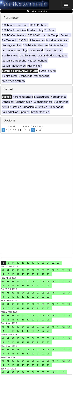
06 (33, 270)
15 (18, 262)
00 (3, 270)
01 (8, 270)
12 (14, 130)
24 (19, 130)
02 (13, 270)
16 (23, 262)
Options (9, 120)
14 (13, 262)
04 (23, 270)
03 (18, 270)
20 (43, 262)
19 (38, 262)
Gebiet (8, 89)
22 (53, 262)
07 (38, 270)
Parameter (11, 17)
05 (28, 270)
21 (48, 262)
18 (33, 262)
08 (43, 270)
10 (53, 270)
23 (58, 262)
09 (48, 270)
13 (8, 262)
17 (28, 262)
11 (58, 270)
